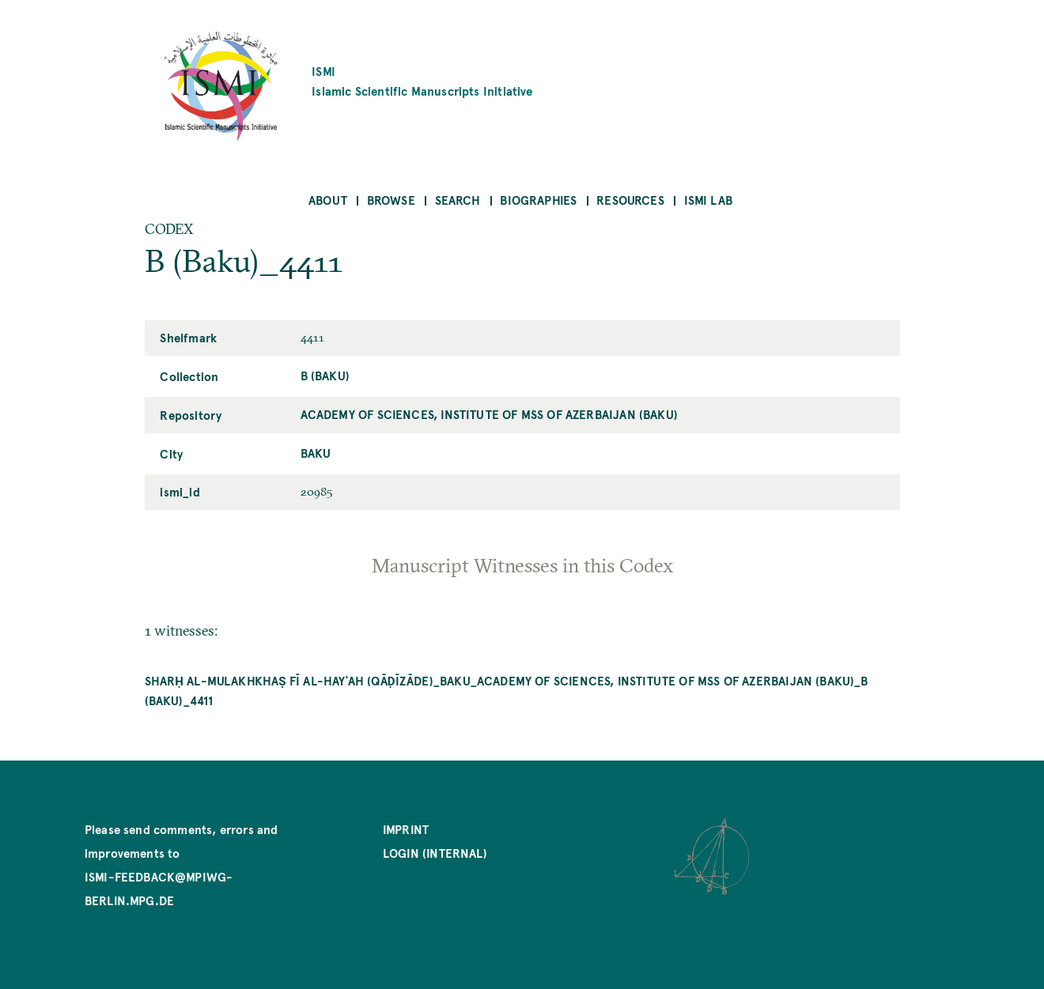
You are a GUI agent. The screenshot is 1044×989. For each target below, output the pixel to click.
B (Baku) (325, 375)
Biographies (538, 199)
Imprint (406, 829)
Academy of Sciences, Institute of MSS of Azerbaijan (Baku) (489, 414)
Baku (316, 452)
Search (458, 199)
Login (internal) (435, 852)
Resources (630, 199)
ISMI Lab (708, 199)
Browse (391, 199)
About (327, 199)
